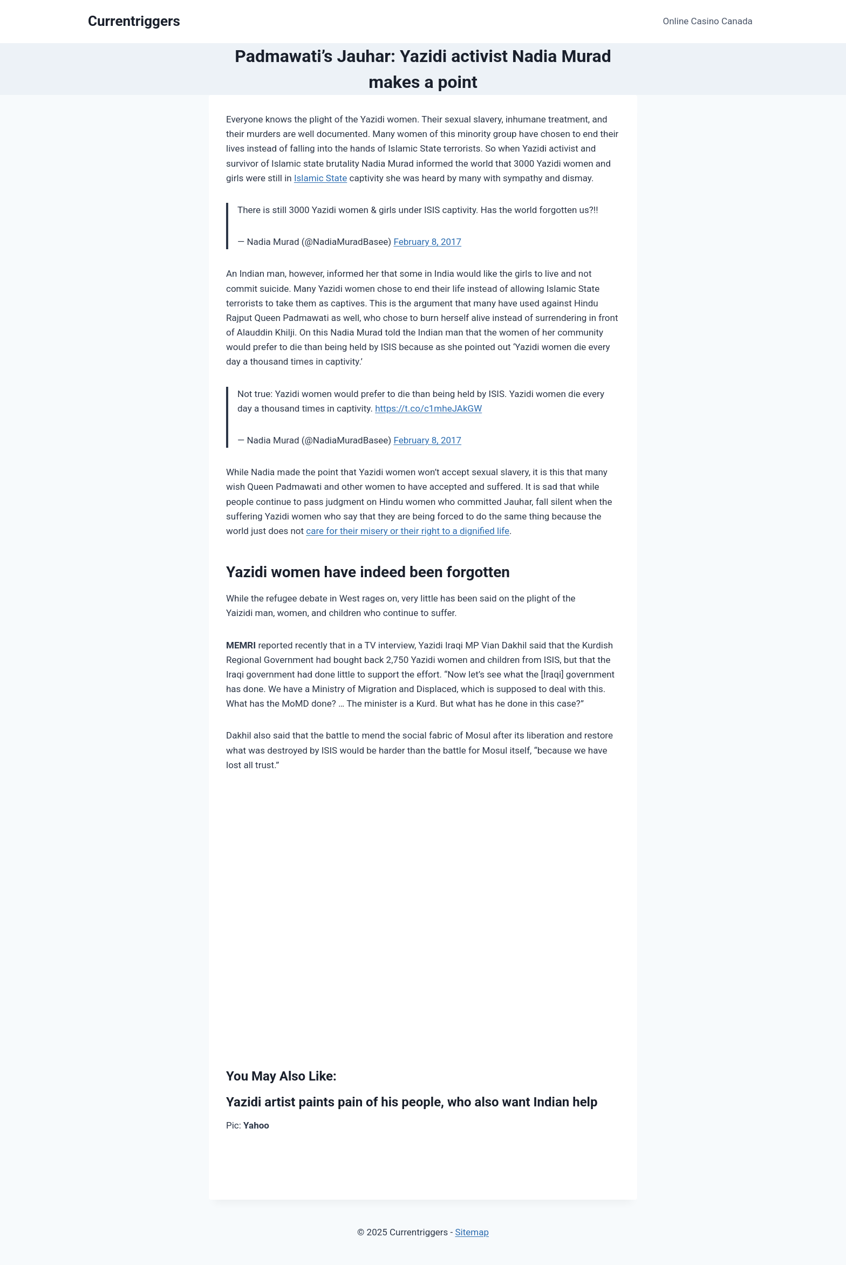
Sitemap (472, 1232)
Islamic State (320, 178)
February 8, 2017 (427, 241)
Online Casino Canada (708, 21)
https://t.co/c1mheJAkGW (428, 408)
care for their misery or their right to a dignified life (407, 530)
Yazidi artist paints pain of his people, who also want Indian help (411, 1102)
